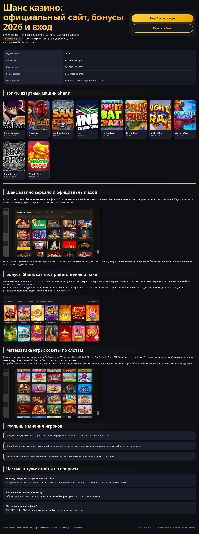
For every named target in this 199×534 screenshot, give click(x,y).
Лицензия (77, 527)
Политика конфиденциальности (17, 527)
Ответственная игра (61, 527)
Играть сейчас (162, 28)
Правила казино (42, 527)
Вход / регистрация (162, 18)
